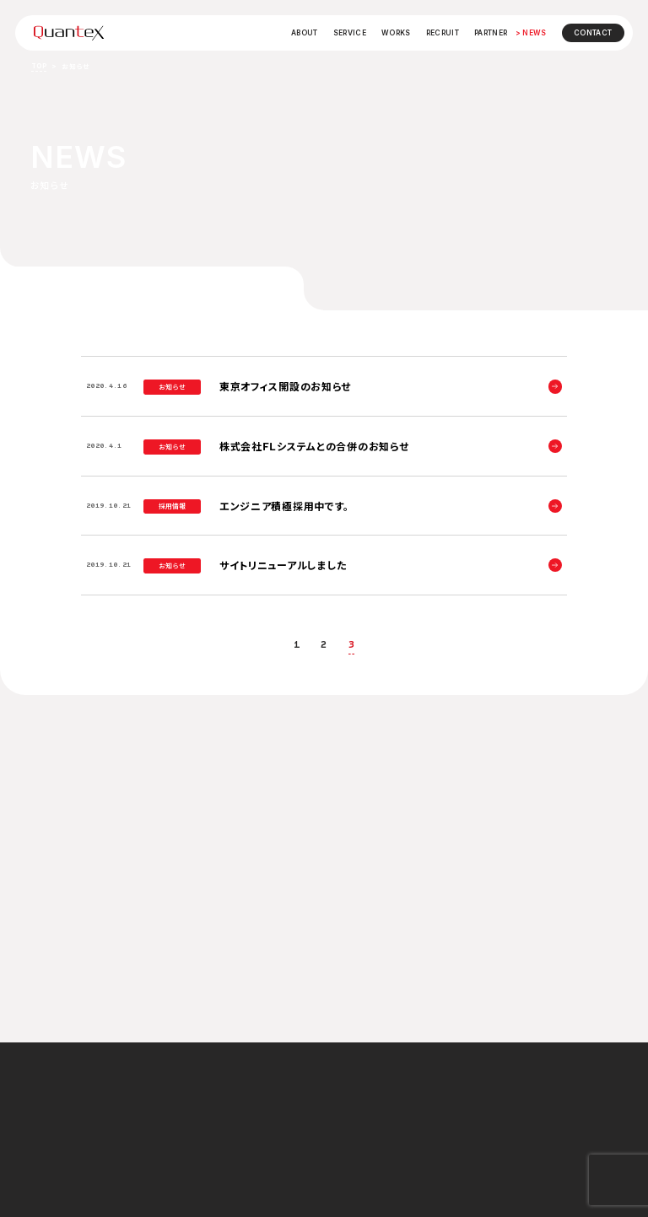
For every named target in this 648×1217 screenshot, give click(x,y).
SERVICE (349, 33)
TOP (38, 65)
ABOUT (304, 33)
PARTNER (490, 33)
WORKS (396, 33)
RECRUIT (442, 33)
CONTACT (593, 33)
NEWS (534, 33)
